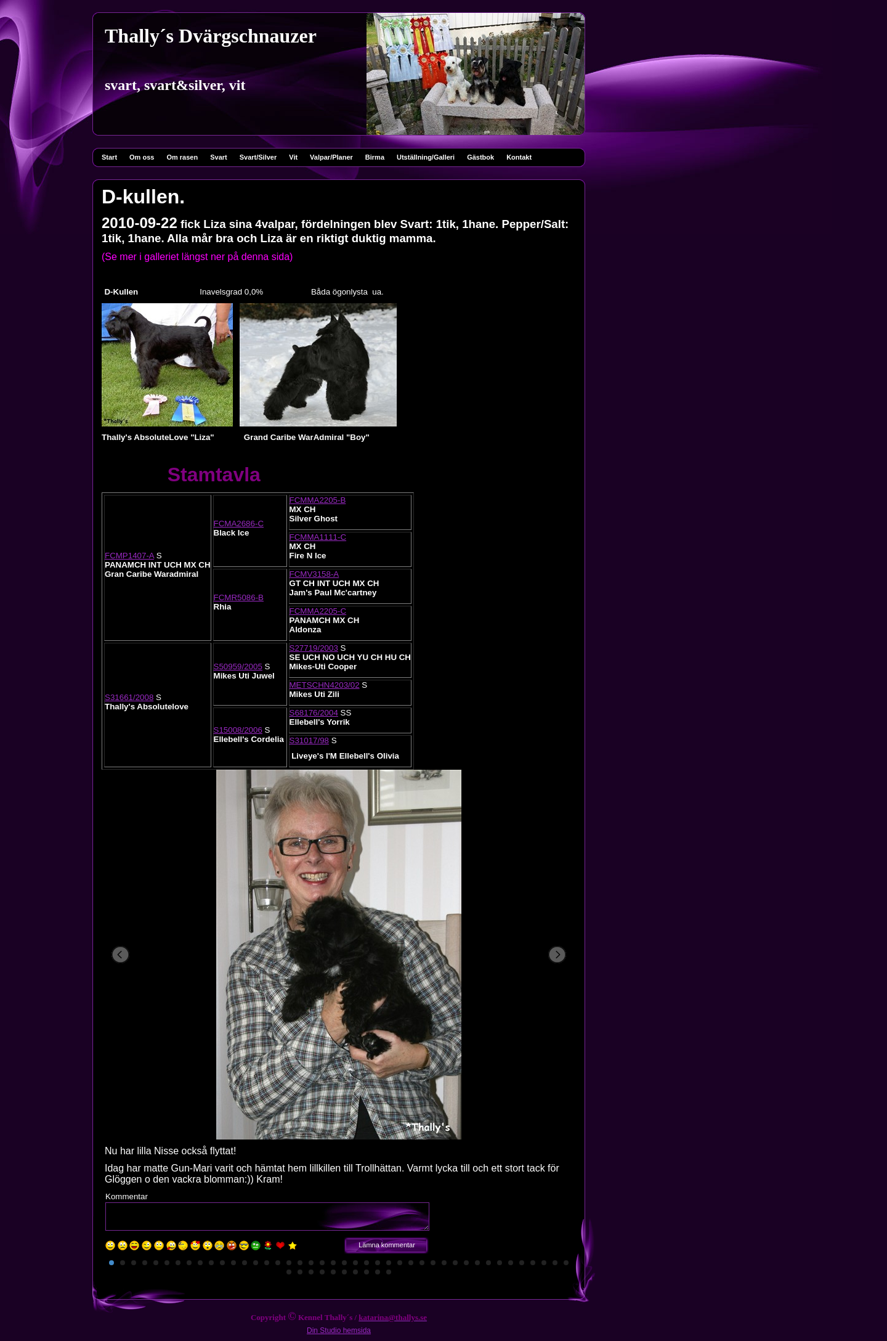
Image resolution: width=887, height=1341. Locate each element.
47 (333, 1272)
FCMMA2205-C (318, 611)
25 (377, 1262)
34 (477, 1262)
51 (377, 1272)
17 (288, 1262)
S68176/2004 (314, 712)
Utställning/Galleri (426, 157)
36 (499, 1262)
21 (333, 1262)
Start (109, 157)
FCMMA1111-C (318, 537)
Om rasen (182, 157)
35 (488, 1262)
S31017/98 (309, 740)
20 (322, 1262)
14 (255, 1262)
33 (466, 1262)
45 (311, 1272)
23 (355, 1262)
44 (300, 1272)
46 (322, 1272)
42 (566, 1262)
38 (521, 1262)
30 (433, 1262)
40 (543, 1262)
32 (455, 1262)
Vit (293, 157)
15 (266, 1262)
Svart (218, 157)
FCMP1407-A (129, 555)
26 (388, 1262)
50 (366, 1272)
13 (244, 1262)
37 (510, 1262)
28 (410, 1262)
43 (288, 1272)
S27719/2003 (314, 648)
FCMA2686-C (239, 523)
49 (355, 1272)
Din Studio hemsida (339, 1330)
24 (366, 1262)
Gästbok (480, 157)
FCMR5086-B (239, 597)
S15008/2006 (238, 730)
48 (344, 1272)
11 (222, 1262)
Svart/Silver (258, 157)
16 (277, 1262)
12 (233, 1262)
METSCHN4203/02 (325, 685)
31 (444, 1262)
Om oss (141, 157)
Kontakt (519, 157)
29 (421, 1262)
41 (555, 1262)
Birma (374, 157)
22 (344, 1262)
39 (532, 1262)
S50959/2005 (238, 666)
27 (399, 1262)
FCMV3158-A (314, 574)
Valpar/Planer (331, 157)
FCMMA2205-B (318, 500)
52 (388, 1272)
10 (211, 1262)
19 (311, 1262)
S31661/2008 (129, 697)
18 (300, 1262)
